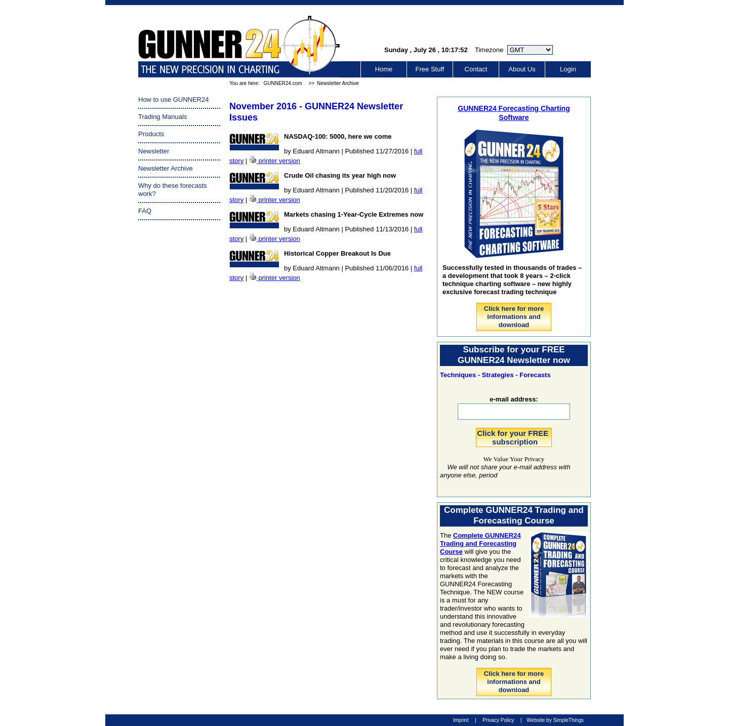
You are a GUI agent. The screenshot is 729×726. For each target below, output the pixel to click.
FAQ (144, 211)
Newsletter (153, 151)
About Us (521, 69)
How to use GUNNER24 (173, 99)
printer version (279, 161)
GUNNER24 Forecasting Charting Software (514, 112)
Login (568, 69)
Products (151, 134)
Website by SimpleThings (555, 720)
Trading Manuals (162, 116)
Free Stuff (430, 69)
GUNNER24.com (282, 83)
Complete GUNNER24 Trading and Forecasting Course (480, 543)
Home (384, 69)
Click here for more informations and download (514, 317)
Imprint (461, 720)
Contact (476, 69)
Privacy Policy (498, 720)
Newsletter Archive (338, 83)
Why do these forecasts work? (172, 189)
